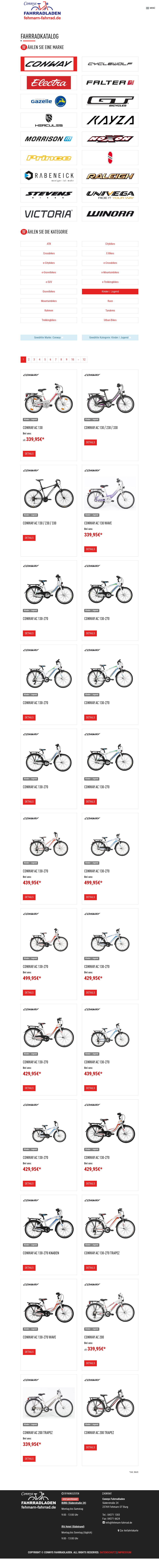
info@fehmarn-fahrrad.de (119, 1522)
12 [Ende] (84, 359)
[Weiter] (78, 359)
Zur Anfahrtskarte (128, 1530)
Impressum (124, 1552)
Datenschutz (108, 1552)
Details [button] (29, 453)
